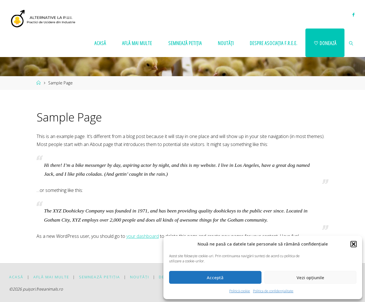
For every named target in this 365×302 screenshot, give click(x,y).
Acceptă (215, 277)
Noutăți (139, 276)
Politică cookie (239, 291)
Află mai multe (51, 276)
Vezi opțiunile (310, 277)
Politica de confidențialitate (273, 291)
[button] (353, 244)
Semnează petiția (99, 276)
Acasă (16, 276)
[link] (351, 43)
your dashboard (142, 236)
